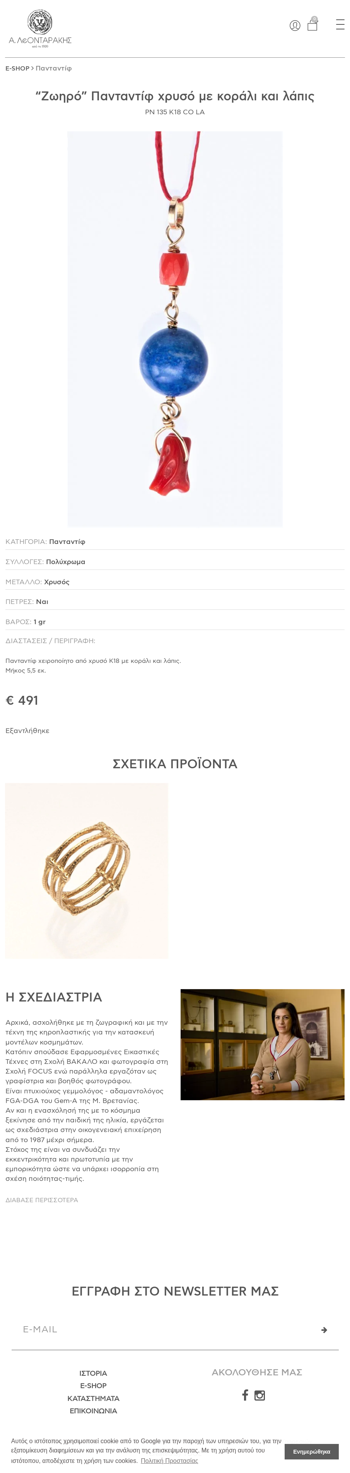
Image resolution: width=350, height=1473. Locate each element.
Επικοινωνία (93, 1411)
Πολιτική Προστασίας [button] (169, 1461)
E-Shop (93, 1386)
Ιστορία (93, 1373)
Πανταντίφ (54, 68)
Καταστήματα (93, 1399)
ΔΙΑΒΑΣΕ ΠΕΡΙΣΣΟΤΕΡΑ (41, 1200)
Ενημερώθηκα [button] (311, 1452)
